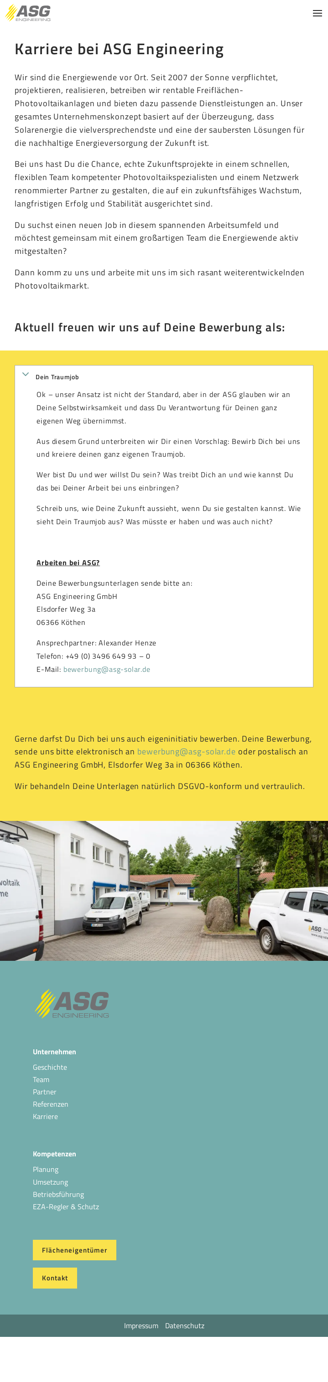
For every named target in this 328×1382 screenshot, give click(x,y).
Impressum (141, 1325)
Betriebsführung (58, 1194)
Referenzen (50, 1103)
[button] (163, 376)
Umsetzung (50, 1181)
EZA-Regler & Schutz (66, 1206)
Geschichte (50, 1067)
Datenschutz (184, 1325)
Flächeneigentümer (74, 1250)
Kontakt (55, 1278)
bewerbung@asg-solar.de (107, 669)
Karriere (45, 1116)
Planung (45, 1169)
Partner (45, 1091)
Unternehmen (54, 1051)
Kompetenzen (54, 1153)
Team (41, 1079)
